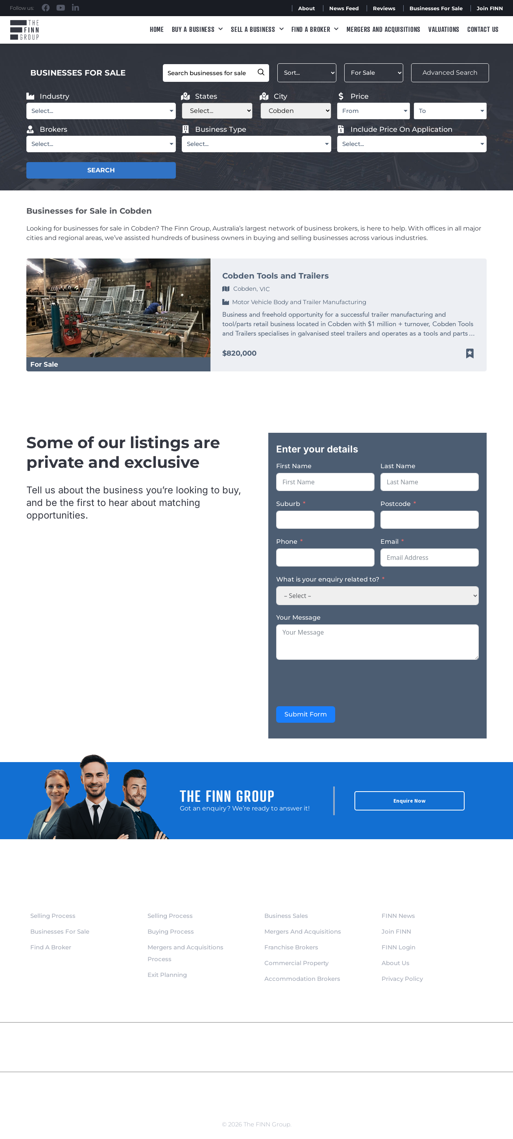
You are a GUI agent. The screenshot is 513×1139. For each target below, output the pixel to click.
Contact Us (483, 29)
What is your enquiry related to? (327, 579)
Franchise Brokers (291, 947)
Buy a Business (197, 29)
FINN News (398, 915)
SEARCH (101, 170)
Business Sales (286, 915)
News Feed (344, 8)
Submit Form (305, 714)
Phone (286, 541)
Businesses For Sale (436, 8)
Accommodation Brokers (302, 978)
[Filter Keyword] (209, 73)
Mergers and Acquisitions (384, 29)
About (306, 8)
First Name (294, 466)
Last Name (397, 466)
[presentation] (336, 683)
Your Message (298, 617)
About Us (396, 963)
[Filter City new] (295, 111)
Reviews (384, 8)
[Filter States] (217, 111)
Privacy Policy (402, 978)
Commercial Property (296, 963)
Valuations (443, 29)
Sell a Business (257, 29)
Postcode (395, 504)
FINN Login (398, 947)
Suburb (288, 504)
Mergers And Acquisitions (302, 931)
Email (389, 541)
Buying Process (171, 931)
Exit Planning (167, 974)
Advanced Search (443, 72)
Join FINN (490, 8)
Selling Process (53, 915)
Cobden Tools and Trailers (275, 276)
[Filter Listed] (366, 72)
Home (157, 29)
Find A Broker (315, 29)
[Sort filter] (299, 72)
